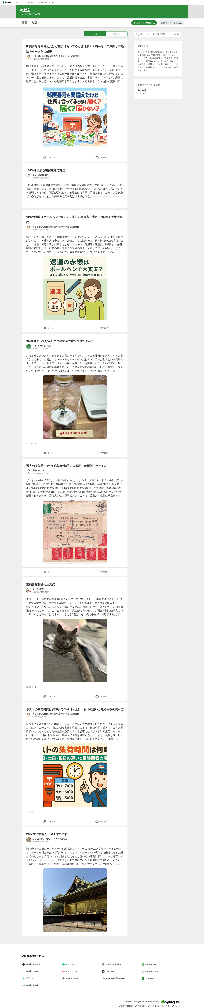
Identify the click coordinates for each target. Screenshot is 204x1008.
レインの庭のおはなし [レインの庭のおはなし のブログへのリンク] (42, 345)
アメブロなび (150, 978)
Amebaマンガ (151, 971)
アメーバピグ (71, 971)
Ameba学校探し (32, 985)
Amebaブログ (151, 964)
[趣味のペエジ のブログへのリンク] (28, 471)
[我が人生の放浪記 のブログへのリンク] (28, 176)
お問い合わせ (126, 1006)
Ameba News (71, 978)
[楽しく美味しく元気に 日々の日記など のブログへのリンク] (28, 839)
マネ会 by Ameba (113, 964)
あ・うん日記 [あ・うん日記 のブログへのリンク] (38, 589)
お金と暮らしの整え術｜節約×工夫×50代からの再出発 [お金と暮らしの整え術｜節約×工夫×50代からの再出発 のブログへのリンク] (56, 56)
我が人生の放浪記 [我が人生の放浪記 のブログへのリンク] (40, 175)
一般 (95, 33)
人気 (34, 22)
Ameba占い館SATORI (114, 978)
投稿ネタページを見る (171, 22)
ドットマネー (71, 964)
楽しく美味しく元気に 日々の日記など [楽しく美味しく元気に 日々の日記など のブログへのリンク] (50, 838)
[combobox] (157, 34)
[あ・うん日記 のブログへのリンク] (28, 590)
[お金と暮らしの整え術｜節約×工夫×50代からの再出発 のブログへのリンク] (28, 57)
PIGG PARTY (110, 971)
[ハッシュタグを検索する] (157, 34)
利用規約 (140, 1006)
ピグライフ (30, 978)
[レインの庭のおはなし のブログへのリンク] (28, 346)
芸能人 (116, 33)
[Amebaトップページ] (6, 2)
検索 (176, 34)
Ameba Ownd (31, 971)
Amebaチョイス (32, 964)
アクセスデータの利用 (158, 1006)
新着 (24, 22)
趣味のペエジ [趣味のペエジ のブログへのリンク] (38, 470)
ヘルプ (176, 1006)
